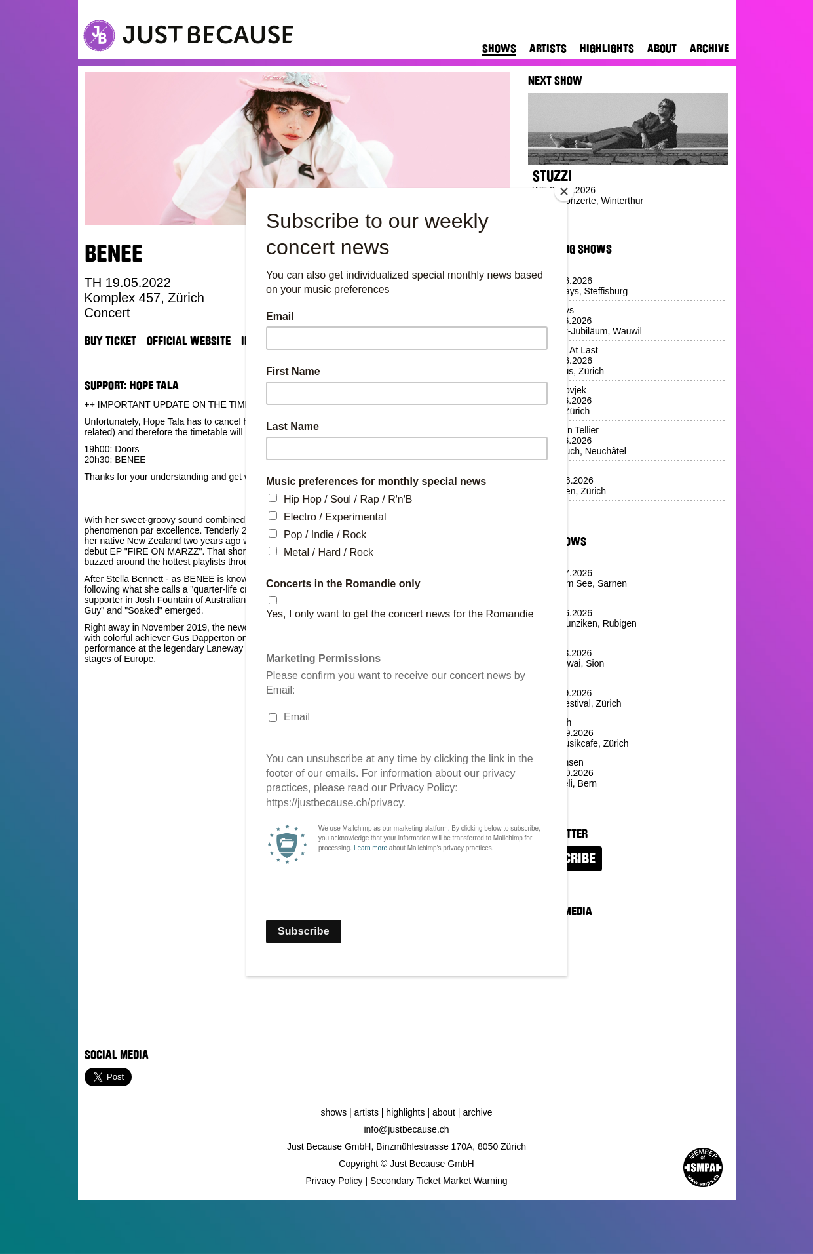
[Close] (564, 191)
